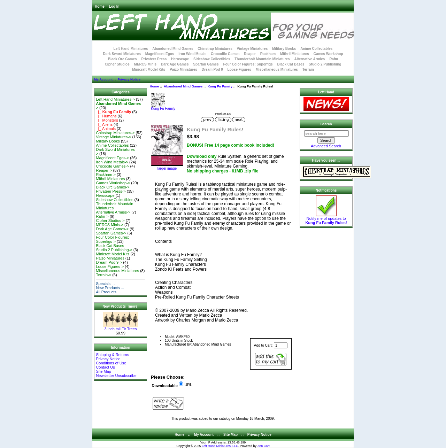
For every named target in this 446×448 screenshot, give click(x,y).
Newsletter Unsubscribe (116, 375)
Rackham (268, 54)
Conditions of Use (111, 363)
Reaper (250, 54)
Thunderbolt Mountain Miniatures (262, 59)
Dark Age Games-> (112, 229)
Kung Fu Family (220, 86)
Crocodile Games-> (112, 166)
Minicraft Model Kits (148, 69)
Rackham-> (106, 174)
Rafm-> (102, 216)
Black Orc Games (122, 59)
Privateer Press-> (110, 191)
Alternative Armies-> (113, 212)
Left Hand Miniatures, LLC (220, 446)
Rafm (333, 59)
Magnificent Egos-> (112, 158)
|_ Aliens (104, 124)
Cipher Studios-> (110, 220)
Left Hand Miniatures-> (115, 99)
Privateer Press (154, 59)
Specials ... (105, 283)
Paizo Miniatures (183, 69)
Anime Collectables (316, 49)
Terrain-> (103, 275)
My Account (103, 79)
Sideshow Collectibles (211, 59)
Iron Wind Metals (192, 54)
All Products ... (108, 292)
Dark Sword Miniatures (122, 54)
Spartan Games (205, 64)
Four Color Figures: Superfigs (247, 64)
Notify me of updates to (326, 219)
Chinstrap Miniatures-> (115, 133)
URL (188, 385)
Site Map (103, 371)
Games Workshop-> (113, 183)
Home (100, 6)
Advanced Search (326, 146)
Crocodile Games (225, 54)
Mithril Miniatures (294, 54)
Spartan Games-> (111, 233)
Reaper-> (104, 170)
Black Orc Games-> (112, 187)
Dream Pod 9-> (109, 262)
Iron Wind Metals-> (112, 162)
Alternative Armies (309, 59)
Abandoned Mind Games (183, 86)
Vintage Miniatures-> (113, 137)
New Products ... (110, 288)
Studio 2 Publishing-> (114, 250)
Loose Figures (239, 69)
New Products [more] (120, 306)
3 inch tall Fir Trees (120, 327)
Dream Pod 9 (212, 69)
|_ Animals (106, 128)
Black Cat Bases (290, 64)
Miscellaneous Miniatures (277, 69)
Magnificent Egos (159, 54)
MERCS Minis (145, 64)
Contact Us (105, 367)
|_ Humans (106, 116)
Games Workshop (328, 54)
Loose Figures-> (110, 266)
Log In (114, 6)
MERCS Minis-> (109, 225)
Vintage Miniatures (252, 49)
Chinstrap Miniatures (215, 49)
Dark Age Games (175, 64)
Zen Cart (263, 446)
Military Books (284, 49)
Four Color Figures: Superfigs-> (112, 239)
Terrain (308, 69)
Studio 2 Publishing (325, 64)
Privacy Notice (128, 79)
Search (326, 124)
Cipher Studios (117, 64)
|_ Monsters (107, 120)
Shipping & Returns (112, 355)
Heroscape (180, 59)
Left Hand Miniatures (131, 49)
